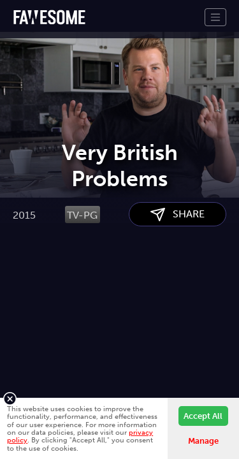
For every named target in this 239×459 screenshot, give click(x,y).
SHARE (177, 279)
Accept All (203, 416)
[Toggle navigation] (215, 17)
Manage (203, 441)
